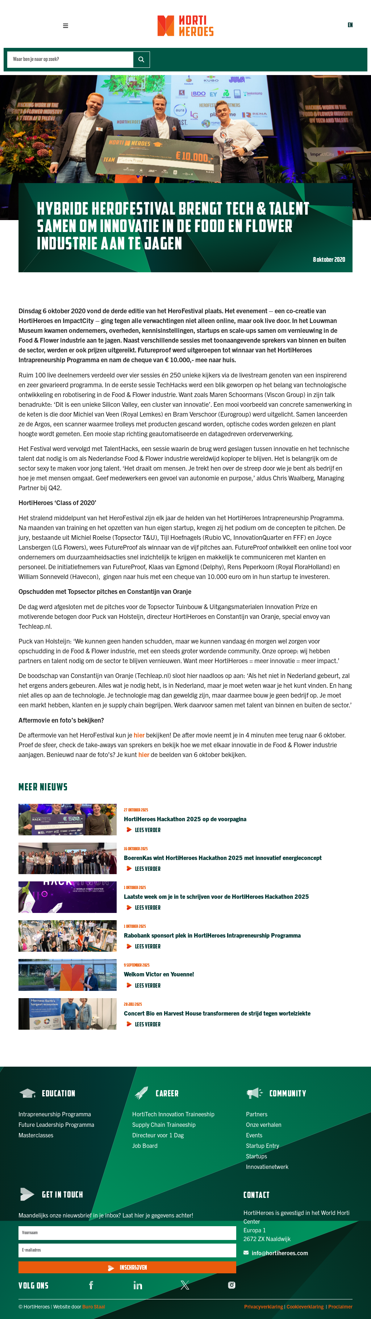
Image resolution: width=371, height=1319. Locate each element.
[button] (65, 25)
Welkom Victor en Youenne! (159, 973)
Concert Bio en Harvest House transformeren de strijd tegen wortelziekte (217, 1013)
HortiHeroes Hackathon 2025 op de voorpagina (185, 818)
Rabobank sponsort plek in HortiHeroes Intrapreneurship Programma (213, 935)
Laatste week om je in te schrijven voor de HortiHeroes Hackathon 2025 (216, 896)
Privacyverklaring (263, 1306)
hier (139, 735)
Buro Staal (93, 1306)
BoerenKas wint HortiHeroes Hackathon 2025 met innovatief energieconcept (223, 857)
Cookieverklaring (305, 1306)
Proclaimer (340, 1306)
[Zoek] (141, 59)
